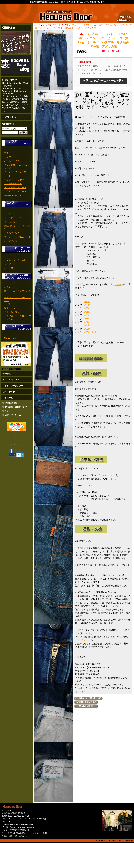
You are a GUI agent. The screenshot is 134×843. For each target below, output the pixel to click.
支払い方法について (11, 379)
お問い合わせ (8, 391)
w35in (87, 325)
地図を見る (7, 816)
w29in (87, 305)
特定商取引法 (11, 403)
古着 (16, 437)
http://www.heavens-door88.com (20, 827)
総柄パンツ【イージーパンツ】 (17, 227)
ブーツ (7, 263)
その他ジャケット (13, 195)
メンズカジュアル (16, 445)
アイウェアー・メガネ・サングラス (17, 317)
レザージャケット (13, 183)
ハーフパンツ (10, 241)
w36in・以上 (90, 332)
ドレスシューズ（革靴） (16, 260)
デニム (55, 25)
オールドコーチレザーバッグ (17, 292)
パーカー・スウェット (15, 161)
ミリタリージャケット (15, 187)
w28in (87, 301)
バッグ (7, 287)
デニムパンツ (10, 222)
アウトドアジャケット (15, 191)
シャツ (7, 157)
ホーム (37, 25)
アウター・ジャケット (15, 179)
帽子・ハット (10, 308)
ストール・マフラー (14, 312)
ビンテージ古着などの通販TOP (16, 830)
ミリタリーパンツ (13, 218)
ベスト (7, 175)
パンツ (7, 214)
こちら (118, 284)
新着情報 (6, 373)
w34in (87, 322)
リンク (8, 411)
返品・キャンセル (13, 415)
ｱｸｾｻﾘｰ (7, 304)
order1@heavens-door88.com (20, 824)
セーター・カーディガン (16, 171)
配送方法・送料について (16, 407)
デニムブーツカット (14, 233)
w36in (87, 329)
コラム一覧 (7, 397)
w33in (87, 318)
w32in (87, 315)
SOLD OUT (10, 338)
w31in (87, 311)
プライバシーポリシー (12, 385)
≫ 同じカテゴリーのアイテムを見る (103, 80)
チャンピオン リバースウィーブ (16, 166)
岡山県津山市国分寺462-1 (13, 813)
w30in (87, 308)
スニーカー (9, 267)
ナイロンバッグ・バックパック (17, 299)
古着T (7, 153)
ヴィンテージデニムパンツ (17, 237)
